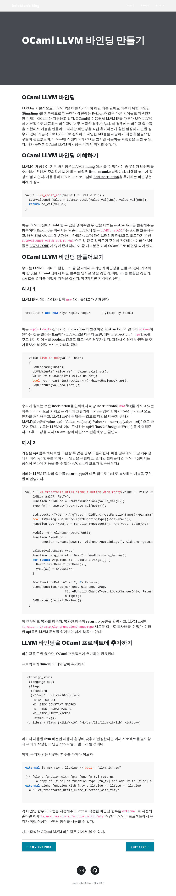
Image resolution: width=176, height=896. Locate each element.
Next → (140, 847)
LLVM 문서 (47, 631)
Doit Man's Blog (25, 5)
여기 (85, 144)
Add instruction (106, 177)
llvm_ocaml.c (100, 171)
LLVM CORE (39, 246)
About (145, 5)
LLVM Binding (83, 166)
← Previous (39, 847)
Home (130, 5)
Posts (160, 5)
